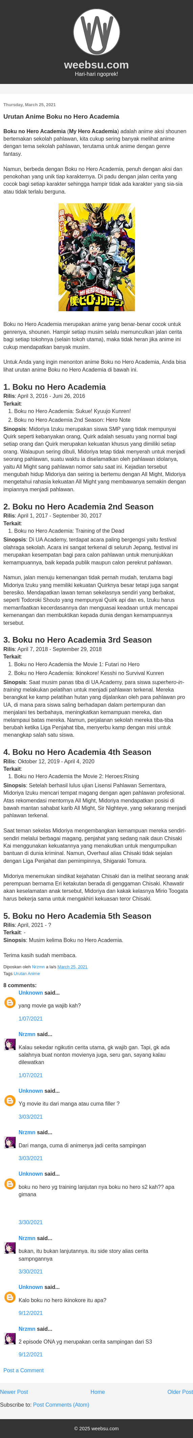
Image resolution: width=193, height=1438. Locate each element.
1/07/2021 (31, 1019)
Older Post (180, 1392)
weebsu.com (96, 65)
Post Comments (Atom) (61, 1405)
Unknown (31, 993)
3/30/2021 (31, 1222)
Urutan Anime (27, 973)
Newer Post (14, 1392)
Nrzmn (27, 1034)
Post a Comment (23, 1370)
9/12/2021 (31, 1313)
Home (98, 1392)
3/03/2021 (31, 1117)
